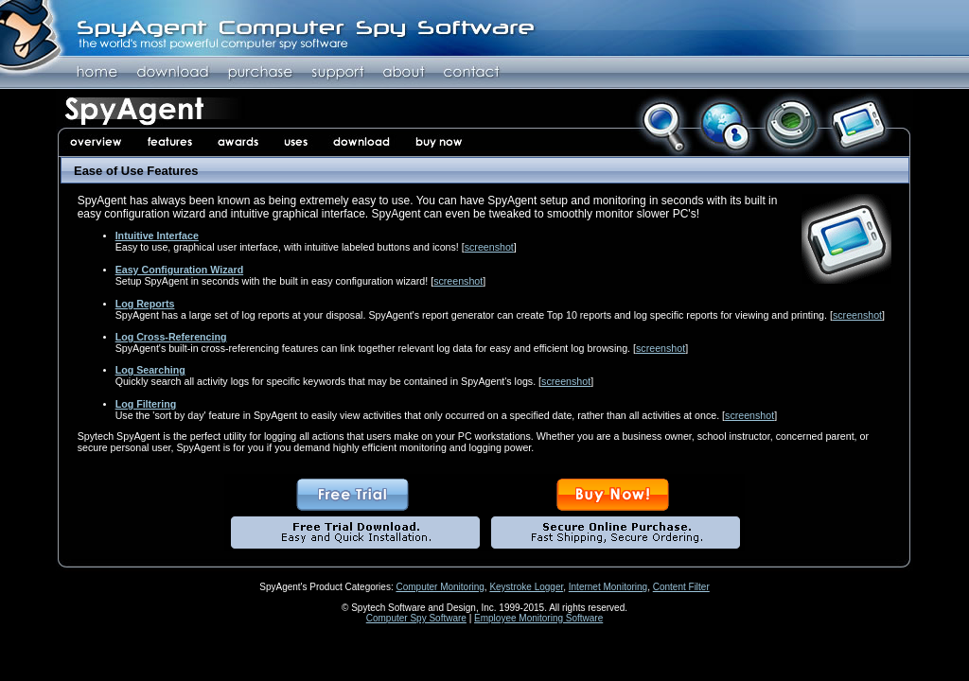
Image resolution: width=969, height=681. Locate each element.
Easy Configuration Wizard (179, 269)
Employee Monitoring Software (538, 618)
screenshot (489, 247)
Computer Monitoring (440, 587)
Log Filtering (146, 404)
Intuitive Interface (157, 235)
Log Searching (150, 369)
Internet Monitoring (608, 587)
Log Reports (145, 303)
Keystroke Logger (526, 587)
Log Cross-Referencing (171, 336)
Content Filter (681, 587)
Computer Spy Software (416, 618)
